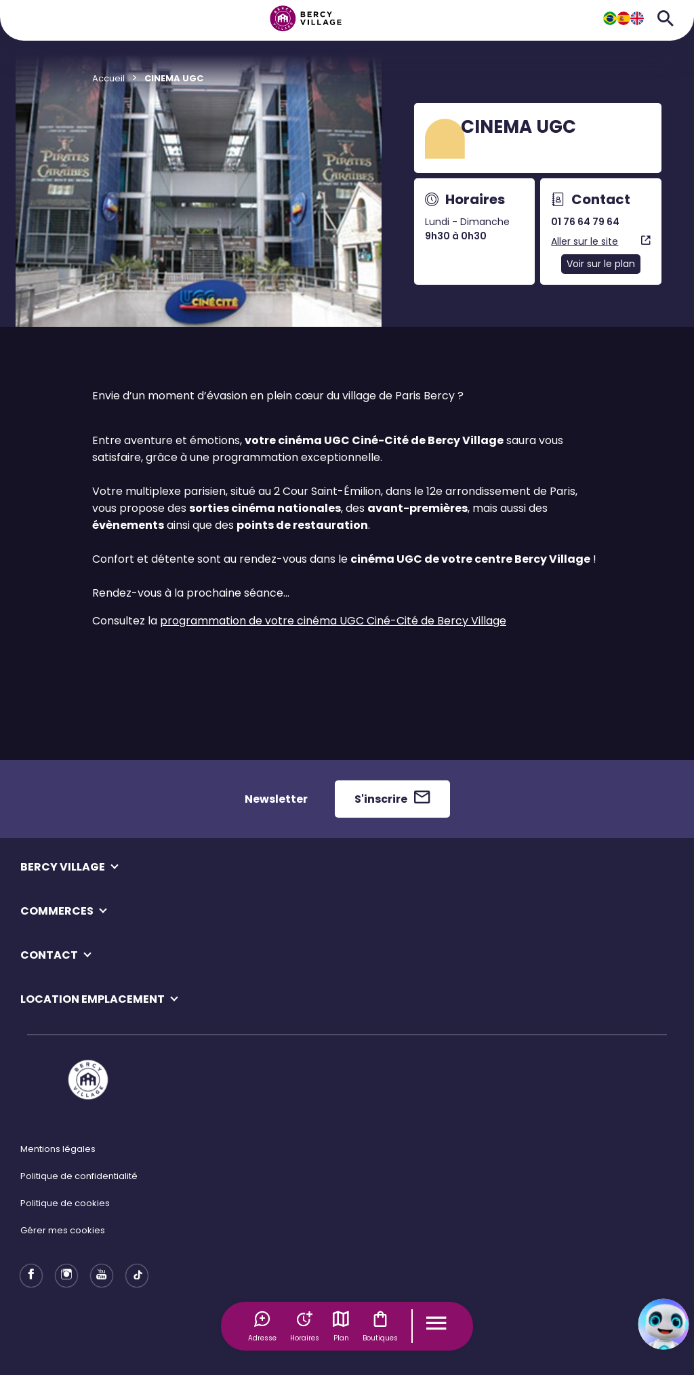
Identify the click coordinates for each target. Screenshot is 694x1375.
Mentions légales (58, 1148)
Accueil (108, 78)
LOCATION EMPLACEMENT (92, 999)
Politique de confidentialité (79, 1176)
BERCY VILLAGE (62, 867)
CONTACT (49, 955)
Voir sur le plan (601, 264)
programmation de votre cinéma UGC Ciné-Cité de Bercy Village (333, 621)
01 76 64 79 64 (585, 221)
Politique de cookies (65, 1203)
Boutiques (380, 1326)
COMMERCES (57, 911)
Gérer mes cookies (62, 1230)
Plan (341, 1326)
